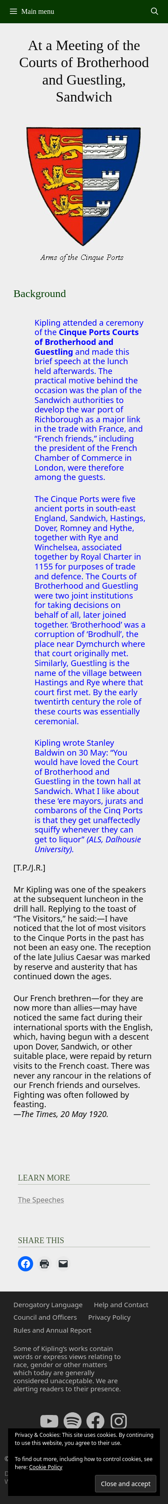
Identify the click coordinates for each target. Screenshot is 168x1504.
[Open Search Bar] (154, 11)
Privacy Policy (109, 1317)
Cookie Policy (45, 1467)
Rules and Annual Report (52, 1330)
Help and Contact (121, 1304)
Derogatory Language (47, 1304)
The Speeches (41, 1200)
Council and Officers (45, 1317)
